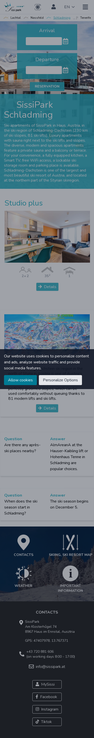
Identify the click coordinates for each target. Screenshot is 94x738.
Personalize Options (60, 380)
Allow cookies (20, 380)
